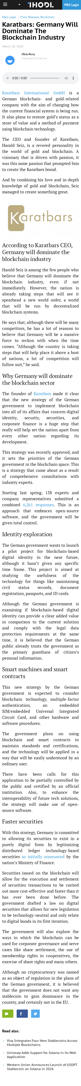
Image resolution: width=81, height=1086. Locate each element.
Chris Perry (28, 54)
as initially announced (43, 856)
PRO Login (71, 5)
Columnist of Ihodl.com (34, 58)
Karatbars (42, 393)
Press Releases (29, 17)
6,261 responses (38, 504)
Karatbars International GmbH (33, 92)
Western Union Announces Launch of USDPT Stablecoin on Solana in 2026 (42, 1067)
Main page (9, 17)
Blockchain (47, 17)
